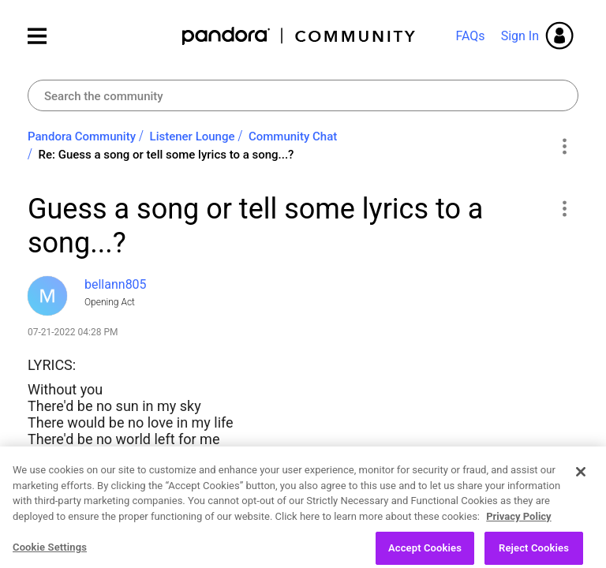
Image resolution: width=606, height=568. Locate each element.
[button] (563, 208)
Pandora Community (299, 36)
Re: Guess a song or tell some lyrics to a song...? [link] (166, 155)
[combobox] (303, 95)
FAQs (469, 35)
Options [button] (563, 146)
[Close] (580, 482)
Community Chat (293, 136)
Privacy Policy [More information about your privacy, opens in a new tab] (518, 526)
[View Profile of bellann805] (115, 284)
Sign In (520, 35)
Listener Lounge (192, 136)
